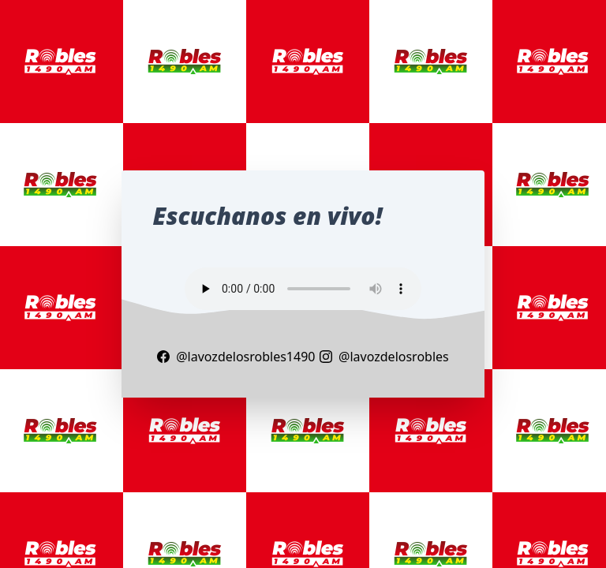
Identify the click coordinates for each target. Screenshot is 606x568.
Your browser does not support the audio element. (303, 288)
